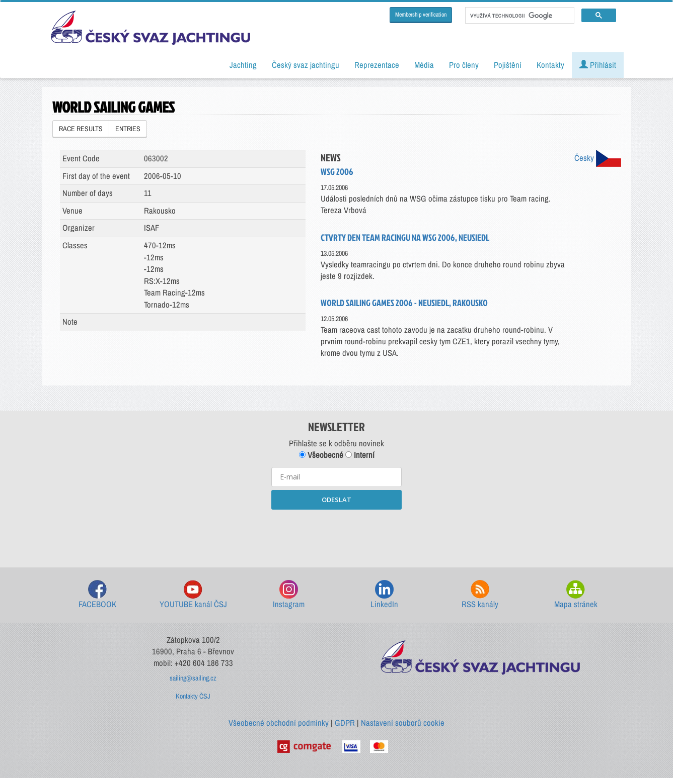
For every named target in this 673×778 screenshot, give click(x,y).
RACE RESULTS (81, 128)
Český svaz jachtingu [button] (305, 64)
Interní (360, 454)
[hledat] (518, 15)
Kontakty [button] (550, 64)
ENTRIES (127, 128)
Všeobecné (321, 454)
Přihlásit (597, 64)
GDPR (345, 722)
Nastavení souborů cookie (402, 722)
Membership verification (420, 15)
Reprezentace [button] (376, 64)
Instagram (289, 595)
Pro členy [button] (464, 64)
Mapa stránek (575, 595)
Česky (597, 157)
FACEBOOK (97, 595)
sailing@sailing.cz (193, 678)
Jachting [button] (243, 64)
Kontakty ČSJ (193, 696)
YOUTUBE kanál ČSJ (193, 595)
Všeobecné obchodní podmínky (279, 722)
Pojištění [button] (507, 64)
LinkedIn (384, 595)
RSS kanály (480, 595)
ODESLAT (336, 499)
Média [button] (424, 64)
